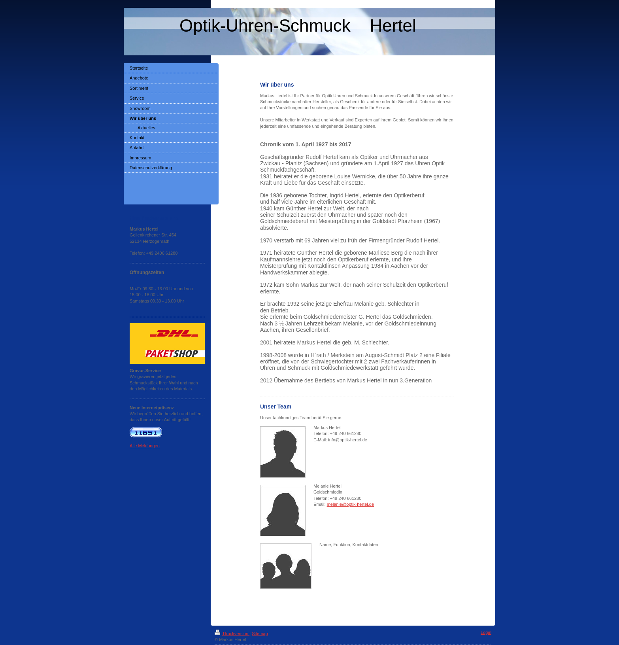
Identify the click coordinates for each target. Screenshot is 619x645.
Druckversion (232, 633)
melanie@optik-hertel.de (350, 504)
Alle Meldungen (145, 445)
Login (486, 632)
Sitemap (260, 633)
